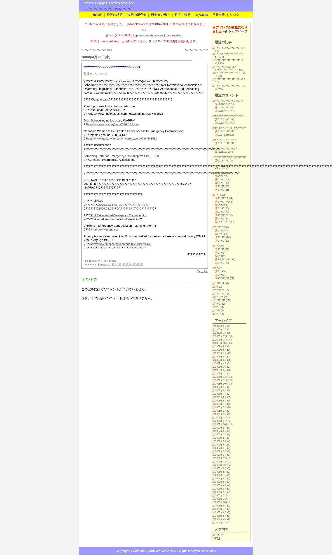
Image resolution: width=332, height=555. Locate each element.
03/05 (221, 107)
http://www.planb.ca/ (105, 229)
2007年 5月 (221, 441)
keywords (201, 14)
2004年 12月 (221, 522)
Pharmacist (104, 264)
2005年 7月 (221, 509)
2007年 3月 (221, 448)
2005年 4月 (221, 519)
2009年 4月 (221, 363)
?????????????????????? (229, 60)
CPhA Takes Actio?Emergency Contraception (118, 215)
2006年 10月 (221, 465)
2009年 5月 (221, 360)
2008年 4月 (221, 404)
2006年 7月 (221, 475)
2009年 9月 (221, 346)
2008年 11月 (221, 380)
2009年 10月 (221, 343)
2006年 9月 (221, 468)
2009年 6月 (221, 356)
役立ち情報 (183, 14)
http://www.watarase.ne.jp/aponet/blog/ (158, 35)
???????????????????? (227, 73)
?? (216, 246)
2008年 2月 (221, 411)
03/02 (221, 123)
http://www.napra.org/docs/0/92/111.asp (112, 124)
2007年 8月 (221, 431)
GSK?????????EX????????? (230, 128)
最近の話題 (115, 14)
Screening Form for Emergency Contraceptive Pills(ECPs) (121, 156)
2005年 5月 (221, 516)
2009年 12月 (221, 336)
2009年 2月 (221, 370)
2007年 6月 (221, 438)
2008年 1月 (221, 414)
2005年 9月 (221, 505)
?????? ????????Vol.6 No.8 (97, 50)
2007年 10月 (221, 424)
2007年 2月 (221, 451)
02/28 (221, 152)
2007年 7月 (221, 434)
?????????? (224, 222)
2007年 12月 (221, 417)
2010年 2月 (221, 329)
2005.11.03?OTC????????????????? (123, 204)
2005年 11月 (221, 499)
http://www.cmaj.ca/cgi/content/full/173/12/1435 (120, 244)
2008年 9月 (221, 387)
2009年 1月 (221, 373)
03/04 (221, 131)
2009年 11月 (221, 339)
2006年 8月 (221, 472)
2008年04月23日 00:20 (98, 261)
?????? (127, 264)
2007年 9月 (221, 428)
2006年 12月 (221, 458)
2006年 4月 (221, 485)
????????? (223, 278)
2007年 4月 (221, 444)
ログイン (219, 535)
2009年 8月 (221, 350)
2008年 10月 (221, 383)
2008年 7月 (221, 394)
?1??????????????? (226, 148)
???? (220, 176)
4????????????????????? (229, 54)
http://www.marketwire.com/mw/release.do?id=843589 (122, 138)
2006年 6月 (221, 478)
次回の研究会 (136, 14)
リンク (234, 14)
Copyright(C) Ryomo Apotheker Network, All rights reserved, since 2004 (166, 551)
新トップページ (236, 31)
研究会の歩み (160, 14)
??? (114, 264)
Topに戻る (202, 271)
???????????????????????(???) (112, 67)
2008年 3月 (221, 407)
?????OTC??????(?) (226, 140)
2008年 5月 (221, 400)
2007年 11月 (221, 421)
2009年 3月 (221, 367)
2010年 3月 (221, 326)
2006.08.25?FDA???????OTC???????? (124, 208)
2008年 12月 (221, 377)
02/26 (221, 160)
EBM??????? (225, 259)
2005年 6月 (221, 512)
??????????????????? (227, 48)
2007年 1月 (221, 455)
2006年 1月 (221, 492)
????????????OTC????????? (230, 157)
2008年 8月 (221, 390)
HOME (97, 14)
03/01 (221, 143)
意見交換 (218, 14)
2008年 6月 (221, 397)
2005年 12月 (221, 495)
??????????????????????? (229, 116)
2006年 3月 (221, 488)
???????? (137, 264)
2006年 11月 (221, 461)
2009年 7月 (221, 353)
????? (221, 179)
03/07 (221, 119)
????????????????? (195, 50)
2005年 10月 (221, 502)
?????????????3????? (227, 79)
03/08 (221, 104)
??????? (222, 202)
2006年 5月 (221, 482)
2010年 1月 (221, 333)
